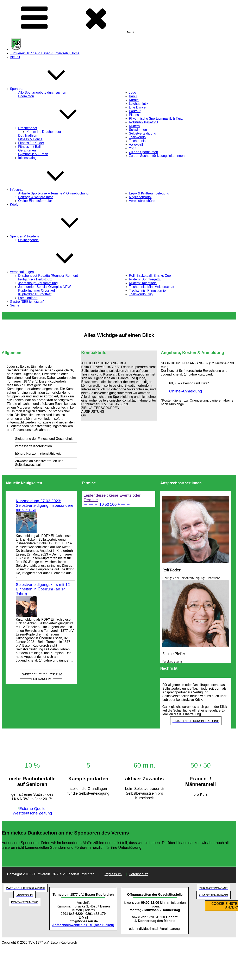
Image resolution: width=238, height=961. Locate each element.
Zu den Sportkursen (143, 152)
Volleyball (136, 144)
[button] (119, 363)
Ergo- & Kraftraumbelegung (149, 193)
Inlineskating (27, 158)
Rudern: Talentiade (143, 283)
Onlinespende (28, 240)
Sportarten (48, 89)
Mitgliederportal (140, 197)
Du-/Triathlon (27, 135)
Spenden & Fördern (55, 236)
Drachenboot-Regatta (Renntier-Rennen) (48, 275)
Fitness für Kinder (31, 143)
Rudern (134, 126)
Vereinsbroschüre (142, 201)
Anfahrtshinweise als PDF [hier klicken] (83, 925)
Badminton (26, 96)
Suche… (16, 305)
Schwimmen (138, 129)
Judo (132, 92)
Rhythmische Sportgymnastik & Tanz (156, 118)
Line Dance (137, 107)
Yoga (132, 148)
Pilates (134, 115)
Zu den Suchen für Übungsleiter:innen (157, 155)
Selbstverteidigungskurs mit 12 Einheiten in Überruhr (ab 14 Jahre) (43, 589)
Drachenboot (58, 128)
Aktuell (15, 57)
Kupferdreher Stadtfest (34, 294)
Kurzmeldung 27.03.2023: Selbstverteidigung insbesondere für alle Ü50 (44, 505)
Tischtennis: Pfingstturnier (148, 290)
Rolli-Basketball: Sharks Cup (150, 275)
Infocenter (48, 189)
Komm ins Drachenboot (43, 132)
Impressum (113, 874)
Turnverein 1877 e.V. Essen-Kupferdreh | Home (45, 53)
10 (101, 504)
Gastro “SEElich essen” (27, 301)
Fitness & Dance (30, 139)
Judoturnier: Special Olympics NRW (44, 287)
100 (113, 504)
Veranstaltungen (53, 272)
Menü (68, 18)
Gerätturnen (27, 150)
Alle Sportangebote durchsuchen (42, 92)
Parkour (134, 111)
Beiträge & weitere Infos (35, 197)
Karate (134, 100)
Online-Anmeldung (185, 391)
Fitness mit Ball (29, 146)
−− (90, 504)
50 (107, 504)
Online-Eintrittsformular (35, 201)
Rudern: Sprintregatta (145, 279)
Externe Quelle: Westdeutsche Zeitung (32, 810)
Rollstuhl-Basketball (143, 122)
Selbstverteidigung (142, 133)
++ (123, 504)
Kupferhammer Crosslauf (36, 290)
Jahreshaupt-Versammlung (38, 283)
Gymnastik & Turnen (33, 154)
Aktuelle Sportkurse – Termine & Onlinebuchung (53, 193)
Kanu (133, 96)
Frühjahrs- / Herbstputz (35, 279)
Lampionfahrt (27, 298)
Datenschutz (138, 874)
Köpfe (14, 204)
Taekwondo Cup (141, 294)
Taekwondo (137, 137)
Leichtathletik (138, 103)
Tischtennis (137, 141)
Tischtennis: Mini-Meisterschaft (151, 287)
